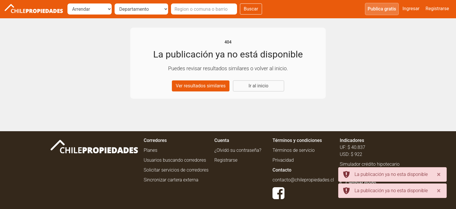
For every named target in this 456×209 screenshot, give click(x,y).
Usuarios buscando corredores (175, 160)
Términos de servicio (293, 150)
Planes (150, 150)
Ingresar (410, 8)
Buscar (251, 9)
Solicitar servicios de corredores (176, 170)
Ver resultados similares (200, 86)
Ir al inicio (258, 86)
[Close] (438, 174)
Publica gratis (382, 9)
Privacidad (283, 160)
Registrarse (437, 8)
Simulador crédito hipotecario (370, 164)
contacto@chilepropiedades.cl (303, 180)
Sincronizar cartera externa (171, 180)
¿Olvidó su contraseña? (237, 150)
